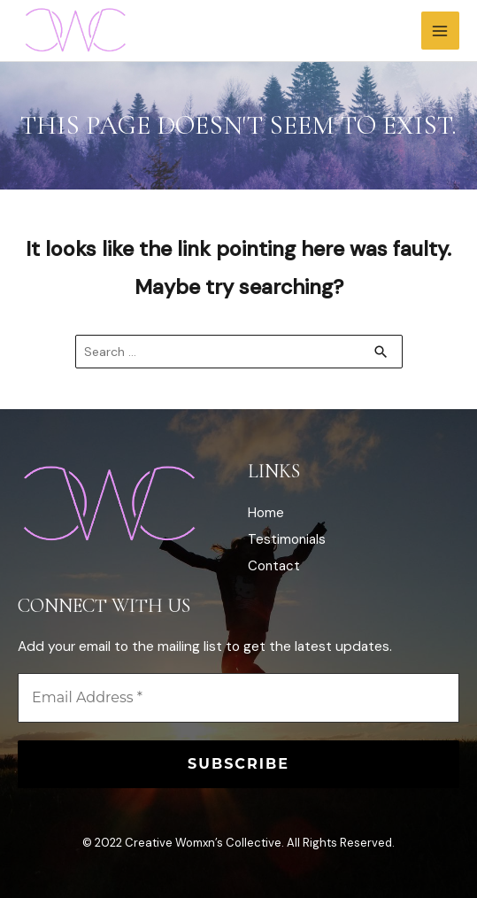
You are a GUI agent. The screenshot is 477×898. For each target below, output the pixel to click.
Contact (274, 566)
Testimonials (287, 539)
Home (266, 513)
